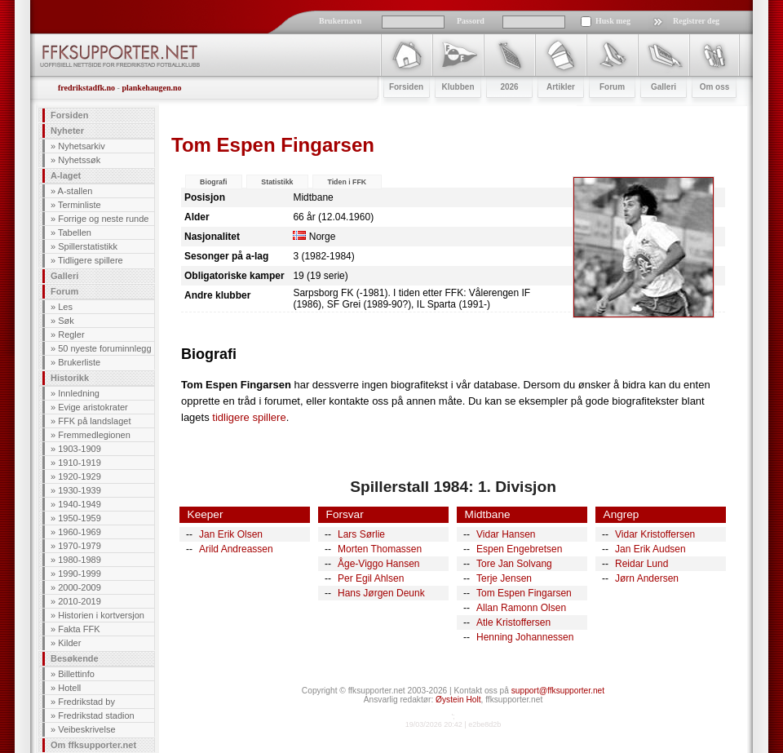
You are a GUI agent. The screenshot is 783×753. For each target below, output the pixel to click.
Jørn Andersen (647, 578)
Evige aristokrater (93, 407)
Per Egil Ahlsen (371, 578)
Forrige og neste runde (103, 219)
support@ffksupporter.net (557, 690)
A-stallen (75, 191)
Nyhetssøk (79, 160)
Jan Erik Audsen (650, 549)
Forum (64, 291)
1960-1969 (79, 532)
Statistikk (277, 182)
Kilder (69, 643)
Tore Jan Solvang (514, 563)
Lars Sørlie (361, 534)
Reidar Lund (641, 563)
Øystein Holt (458, 699)
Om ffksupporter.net (93, 745)
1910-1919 (79, 462)
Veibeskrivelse (86, 729)
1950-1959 (79, 518)
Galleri (64, 276)
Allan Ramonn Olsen (521, 607)
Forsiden (69, 115)
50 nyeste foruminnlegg (104, 348)
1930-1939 (79, 490)
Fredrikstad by (86, 701)
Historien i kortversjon (101, 615)
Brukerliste (79, 362)
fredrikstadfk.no (86, 87)
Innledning (79, 393)
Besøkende (75, 658)
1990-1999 (79, 573)
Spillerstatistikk (87, 246)
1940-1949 (79, 504)
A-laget (66, 175)
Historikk (70, 378)
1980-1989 (79, 560)
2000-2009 (79, 587)
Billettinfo (76, 674)
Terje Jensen (504, 578)
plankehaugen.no (151, 87)
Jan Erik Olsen (231, 534)
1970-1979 (79, 546)
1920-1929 (79, 476)
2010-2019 (79, 601)
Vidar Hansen (506, 534)
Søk (66, 321)
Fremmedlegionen (94, 435)
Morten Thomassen (380, 549)
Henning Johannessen (524, 637)
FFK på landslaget (94, 421)
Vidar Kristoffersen (655, 534)
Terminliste (79, 205)
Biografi (213, 182)
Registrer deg (696, 20)
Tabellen (74, 232)
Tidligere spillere (90, 260)
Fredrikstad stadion (96, 715)
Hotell (69, 688)
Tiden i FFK (346, 182)
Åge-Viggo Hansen (379, 563)
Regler (71, 334)
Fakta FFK (79, 629)
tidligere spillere (248, 417)
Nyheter (67, 130)
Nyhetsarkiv (81, 146)
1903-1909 (79, 449)
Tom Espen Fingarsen (524, 593)
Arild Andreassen (236, 549)
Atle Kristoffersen (513, 622)
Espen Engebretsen (519, 549)
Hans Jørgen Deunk (381, 593)
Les (65, 307)
